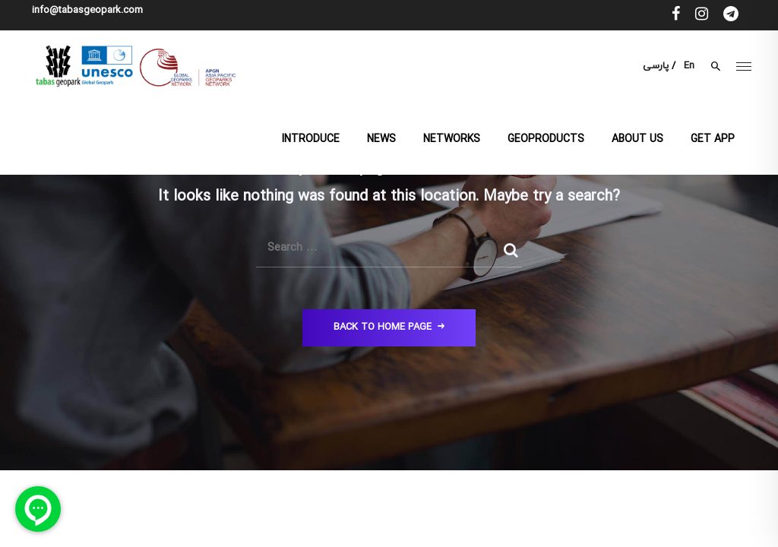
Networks (451, 139)
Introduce (311, 139)
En (689, 66)
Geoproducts (546, 139)
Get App (713, 139)
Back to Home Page (389, 327)
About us (637, 139)
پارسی (656, 66)
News (381, 139)
